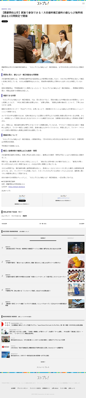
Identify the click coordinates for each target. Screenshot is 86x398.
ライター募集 (63, 388)
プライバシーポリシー (22, 388)
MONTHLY (71, 238)
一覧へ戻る (43, 223)
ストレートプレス (43, 367)
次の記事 (81, 223)
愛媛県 (25, 216)
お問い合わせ (55, 388)
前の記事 (4, 223)
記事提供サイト (46, 388)
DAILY (15, 238)
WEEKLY (43, 238)
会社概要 (13, 388)
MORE (43, 362)
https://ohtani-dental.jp (16, 187)
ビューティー (6, 216)
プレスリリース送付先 (35, 388)
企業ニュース (72, 388)
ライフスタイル (16, 216)
